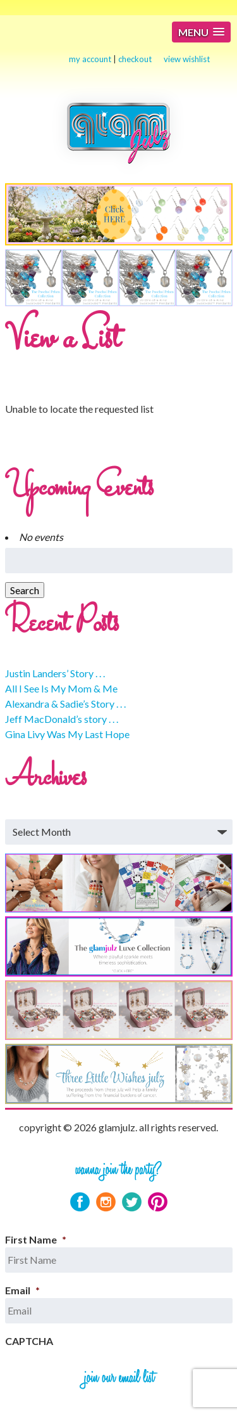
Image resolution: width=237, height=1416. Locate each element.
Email (22, 1290)
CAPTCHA (29, 1341)
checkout (135, 59)
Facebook (80, 1202)
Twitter (132, 1202)
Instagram (106, 1202)
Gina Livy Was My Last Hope (67, 734)
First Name (35, 1239)
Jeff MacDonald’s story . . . (61, 719)
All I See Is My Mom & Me (61, 688)
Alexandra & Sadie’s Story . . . (65, 704)
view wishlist (187, 59)
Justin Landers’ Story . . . (55, 673)
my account (90, 59)
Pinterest (157, 1202)
